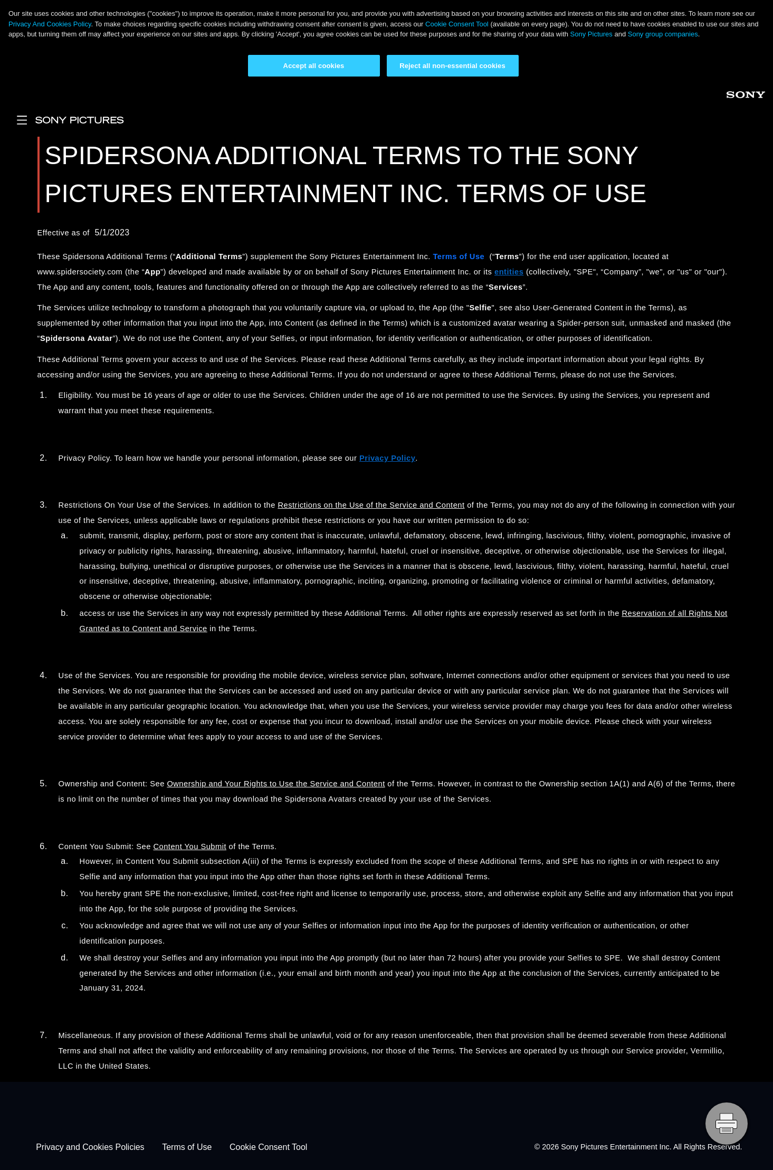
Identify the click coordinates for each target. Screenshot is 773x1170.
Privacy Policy (387, 458)
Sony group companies (663, 34)
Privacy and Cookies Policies (90, 1147)
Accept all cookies (314, 66)
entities (508, 272)
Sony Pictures (591, 34)
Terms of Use (187, 1147)
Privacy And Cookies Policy (49, 24)
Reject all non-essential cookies (452, 66)
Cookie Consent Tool (457, 24)
